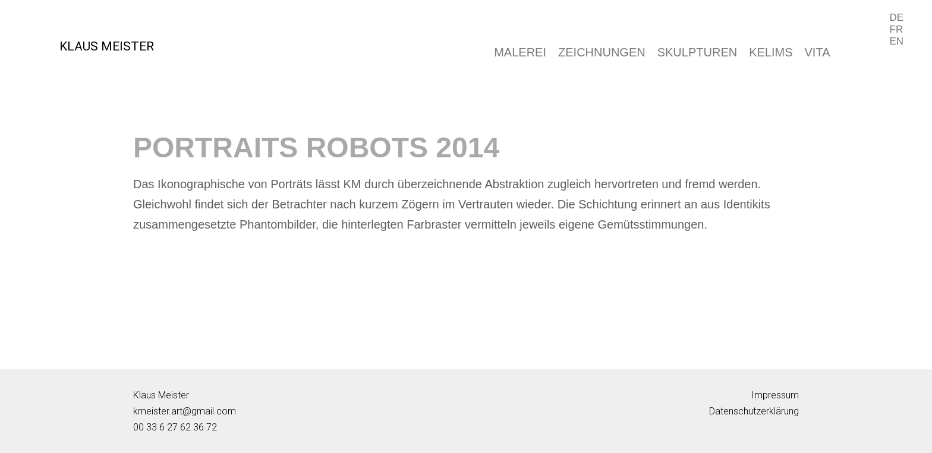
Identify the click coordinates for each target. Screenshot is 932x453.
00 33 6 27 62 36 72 (175, 427)
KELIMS (770, 52)
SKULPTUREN (697, 52)
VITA (817, 52)
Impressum (775, 395)
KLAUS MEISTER (106, 46)
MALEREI (520, 52)
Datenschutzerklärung (754, 411)
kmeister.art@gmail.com (184, 411)
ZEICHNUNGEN (602, 52)
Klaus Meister (161, 395)
